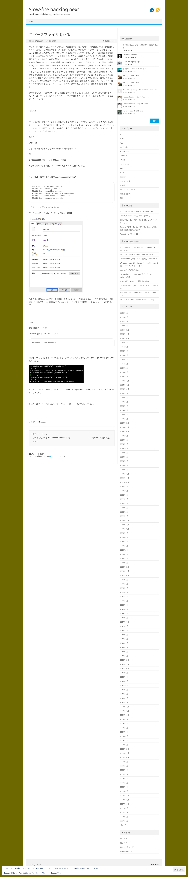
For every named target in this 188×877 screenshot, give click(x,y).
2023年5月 (124, 452)
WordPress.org (126, 851)
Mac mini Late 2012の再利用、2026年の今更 (136, 211)
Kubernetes (124, 164)
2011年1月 (124, 656)
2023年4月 (124, 457)
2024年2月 (124, 414)
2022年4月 (124, 507)
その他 (122, 185)
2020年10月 (124, 575)
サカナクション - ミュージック (134, 69)
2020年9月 (124, 579)
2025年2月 (124, 372)
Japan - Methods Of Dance (133, 111)
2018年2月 (124, 613)
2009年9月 (124, 719)
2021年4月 (124, 554)
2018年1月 (124, 618)
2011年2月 (124, 651)
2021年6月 (124, 546)
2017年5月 (124, 630)
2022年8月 (124, 491)
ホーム (31, 21)
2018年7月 (124, 609)
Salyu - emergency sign (131, 62)
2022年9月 (124, 486)
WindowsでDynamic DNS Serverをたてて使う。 (138, 299)
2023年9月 (124, 436)
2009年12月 (124, 707)
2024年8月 (124, 393)
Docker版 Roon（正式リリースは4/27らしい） (137, 216)
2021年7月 (124, 541)
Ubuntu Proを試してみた (129, 270)
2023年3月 (124, 461)
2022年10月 (124, 482)
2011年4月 (124, 643)
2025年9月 (124, 342)
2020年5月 (124, 592)
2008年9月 (124, 762)
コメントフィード (127, 847)
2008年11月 (124, 753)
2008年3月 (124, 783)
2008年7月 (124, 766)
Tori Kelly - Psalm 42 (130, 55)
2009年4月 (124, 740)
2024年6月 (124, 397)
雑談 (122, 198)
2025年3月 (124, 368)
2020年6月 (124, 588)
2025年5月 (124, 359)
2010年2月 (124, 698)
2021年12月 (124, 520)
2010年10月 (124, 668)
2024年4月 (124, 406)
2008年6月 (124, 770)
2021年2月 (124, 562)
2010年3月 (124, 694)
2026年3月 (124, 317)
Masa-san (39, 41)
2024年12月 (124, 381)
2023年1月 (124, 469)
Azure (122, 143)
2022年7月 (124, 495)
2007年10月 (124, 804)
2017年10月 (124, 622)
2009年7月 (124, 728)
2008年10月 (124, 757)
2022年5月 (124, 503)
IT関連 (122, 160)
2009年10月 (124, 715)
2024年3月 (124, 410)
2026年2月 (124, 321)
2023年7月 (124, 444)
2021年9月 (124, 533)
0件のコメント (109, 41)
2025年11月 (124, 334)
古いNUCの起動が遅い (102, 438)
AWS (122, 139)
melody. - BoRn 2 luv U (131, 76)
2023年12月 (124, 423)
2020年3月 (124, 601)
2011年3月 (124, 647)
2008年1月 (124, 791)
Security (123, 177)
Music (122, 173)
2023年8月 (124, 440)
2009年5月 (124, 736)
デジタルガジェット (127, 189)
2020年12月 (124, 567)
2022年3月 (124, 512)
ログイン (52, 456)
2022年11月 (124, 478)
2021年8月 (124, 537)
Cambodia (124, 147)
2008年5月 (124, 774)
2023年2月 (124, 465)
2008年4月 (124, 778)
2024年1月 (124, 419)
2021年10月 (124, 529)
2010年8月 (124, 677)
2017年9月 (124, 626)
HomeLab (42, 422)
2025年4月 (124, 364)
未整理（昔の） (126, 194)
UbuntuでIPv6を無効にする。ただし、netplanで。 (139, 259)
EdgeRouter (124, 151)
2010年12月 (124, 660)
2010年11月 (124, 664)
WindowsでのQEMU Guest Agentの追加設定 (136, 254)
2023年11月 (124, 427)
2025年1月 (124, 376)
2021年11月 (124, 524)
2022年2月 (124, 516)
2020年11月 (124, 571)
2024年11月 (124, 385)
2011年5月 (124, 639)
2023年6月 (124, 448)
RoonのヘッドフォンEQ (129, 234)
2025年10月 (124, 338)
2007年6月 (124, 821)
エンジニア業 (125, 181)
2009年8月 (124, 723)
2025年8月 (124, 347)
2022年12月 (124, 474)
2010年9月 (124, 673)
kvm (121, 168)
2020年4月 (124, 596)
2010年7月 (124, 681)
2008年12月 (124, 749)
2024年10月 (124, 389)
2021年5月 (124, 550)
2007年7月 (124, 817)
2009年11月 (124, 711)
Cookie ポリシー (57, 873)
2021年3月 (124, 558)
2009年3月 (124, 745)
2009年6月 (124, 732)
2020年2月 (124, 605)
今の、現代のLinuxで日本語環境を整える (135, 281)
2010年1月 (124, 702)
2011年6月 (124, 635)
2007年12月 (124, 795)
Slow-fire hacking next (54, 9)
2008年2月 (124, 787)
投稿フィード (125, 843)
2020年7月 (124, 584)
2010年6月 (124, 685)
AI (121, 134)
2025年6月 (124, 355)
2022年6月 (124, 499)
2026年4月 (124, 313)
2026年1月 (124, 325)
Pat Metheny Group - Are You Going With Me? (140, 90)
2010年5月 (124, 690)
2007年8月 (124, 812)
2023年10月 (124, 431)
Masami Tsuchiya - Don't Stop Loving (136, 97)
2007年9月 (124, 808)
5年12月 (123, 825)
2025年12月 (124, 330)
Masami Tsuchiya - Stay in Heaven (135, 104)
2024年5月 (124, 402)
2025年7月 (124, 351)
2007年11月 (124, 800)
